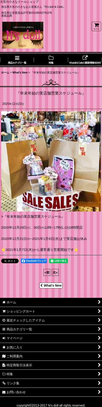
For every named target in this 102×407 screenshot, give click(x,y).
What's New (50, 285)
